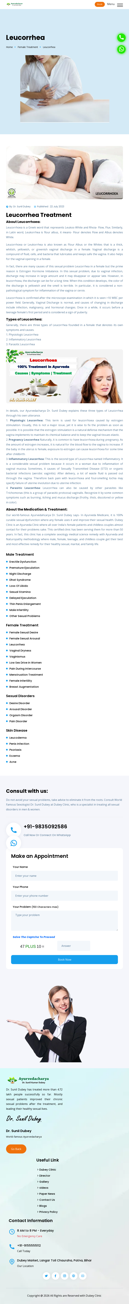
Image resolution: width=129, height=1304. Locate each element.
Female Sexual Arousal (24, 638)
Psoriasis (15, 750)
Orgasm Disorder (21, 715)
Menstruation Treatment (26, 675)
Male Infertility (19, 610)
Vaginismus (17, 657)
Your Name (20, 867)
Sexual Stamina (20, 592)
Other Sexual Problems (24, 616)
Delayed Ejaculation (22, 598)
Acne (12, 762)
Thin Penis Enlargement (25, 604)
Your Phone (20, 887)
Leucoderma (18, 738)
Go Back (16, 1149)
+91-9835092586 (45, 826)
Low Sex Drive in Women (25, 663)
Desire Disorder (19, 703)
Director (44, 1176)
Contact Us (47, 1200)
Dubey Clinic (47, 1170)
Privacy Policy (48, 1212)
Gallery (44, 1182)
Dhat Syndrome (20, 580)
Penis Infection (19, 744)
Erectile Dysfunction (22, 562)
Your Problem (35, 907)
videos (43, 1188)
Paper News (47, 1194)
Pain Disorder (18, 721)
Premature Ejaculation (24, 568)
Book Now (64, 959)
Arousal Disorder (20, 709)
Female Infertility (20, 681)
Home (9, 47)
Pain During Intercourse (25, 669)
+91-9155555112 (29, 1245)
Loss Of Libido (18, 586)
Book (99, 4)
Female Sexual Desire (23, 632)
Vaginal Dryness (20, 651)
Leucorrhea (17, 644)
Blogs (43, 1206)
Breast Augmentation (24, 687)
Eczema (14, 756)
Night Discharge (20, 574)
